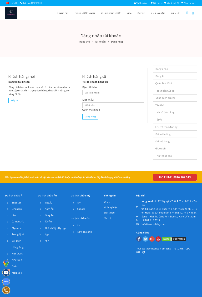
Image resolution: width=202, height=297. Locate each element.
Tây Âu (45, 221)
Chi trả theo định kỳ (166, 127)
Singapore (14, 209)
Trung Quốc (15, 234)
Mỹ (76, 202)
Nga (43, 234)
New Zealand (81, 232)
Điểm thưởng (163, 134)
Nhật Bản (13, 260)
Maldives (13, 272)
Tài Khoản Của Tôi (165, 90)
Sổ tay (107, 202)
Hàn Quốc (14, 253)
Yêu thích (160, 105)
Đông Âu (46, 215)
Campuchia (14, 221)
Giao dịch (160, 148)
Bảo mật (108, 218)
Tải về (158, 119)
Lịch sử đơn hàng (164, 112)
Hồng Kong (14, 247)
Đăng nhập (161, 69)
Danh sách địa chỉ (165, 98)
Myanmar (14, 228)
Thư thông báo (163, 156)
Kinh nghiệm (111, 207)
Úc (75, 225)
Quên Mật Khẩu (164, 83)
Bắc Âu (45, 202)
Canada (78, 209)
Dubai (11, 266)
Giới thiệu (109, 212)
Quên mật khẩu (91, 109)
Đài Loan (13, 240)
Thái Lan (13, 202)
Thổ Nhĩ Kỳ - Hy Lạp (51, 228)
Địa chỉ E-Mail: (90, 87)
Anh (43, 240)
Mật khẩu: (88, 99)
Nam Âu (46, 209)
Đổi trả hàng (162, 141)
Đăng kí (159, 76)
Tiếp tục (15, 100)
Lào (10, 215)
